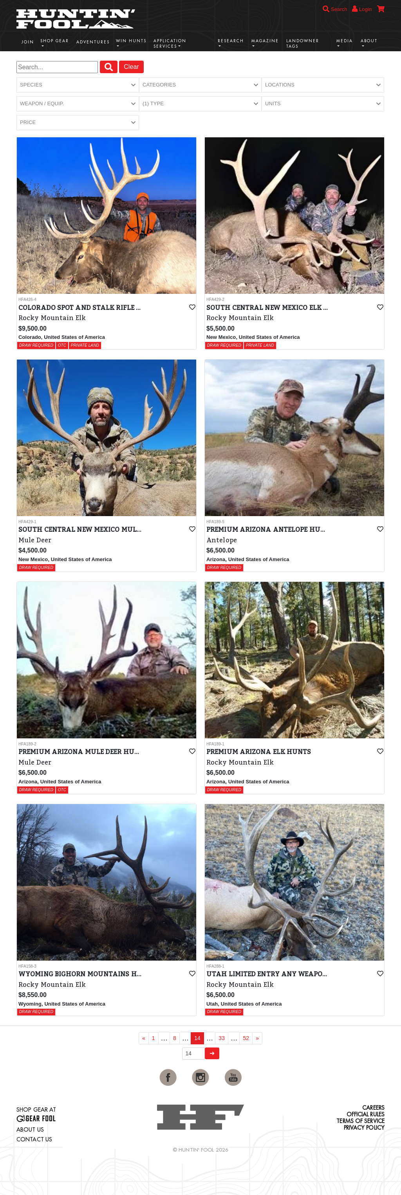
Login (362, 8)
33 (222, 1038)
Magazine (265, 40)
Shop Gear (54, 40)
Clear (131, 66)
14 (197, 1038)
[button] (78, 85)
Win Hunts (131, 40)
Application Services (170, 43)
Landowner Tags (302, 43)
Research (231, 40)
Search (335, 9)
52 (246, 1038)
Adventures (93, 42)
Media (344, 40)
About (369, 40)
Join (28, 42)
